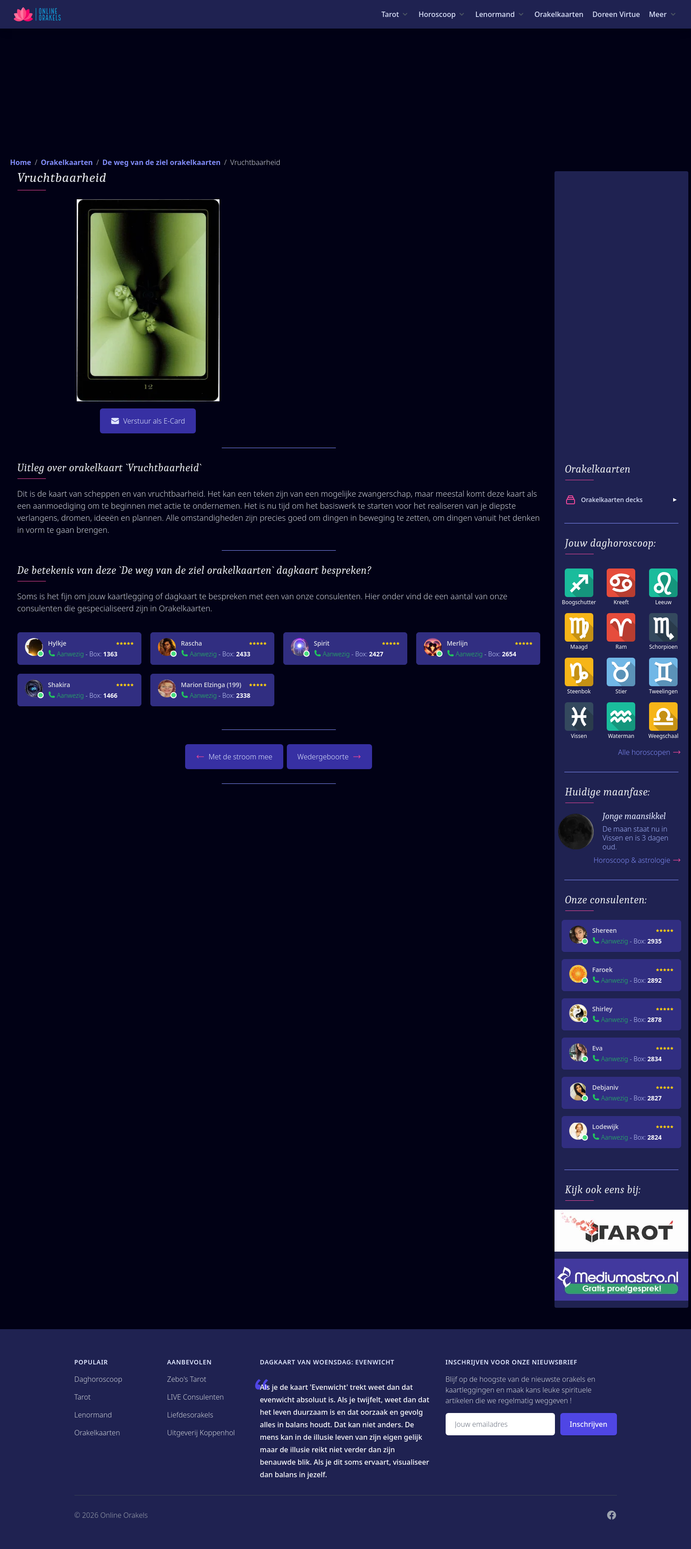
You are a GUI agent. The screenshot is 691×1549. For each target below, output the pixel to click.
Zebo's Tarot (187, 1379)
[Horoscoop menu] (442, 14)
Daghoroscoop (98, 1379)
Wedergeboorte (329, 757)
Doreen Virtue (616, 14)
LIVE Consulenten (195, 1397)
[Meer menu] (663, 14)
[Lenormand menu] (500, 14)
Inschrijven (588, 1424)
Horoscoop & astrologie (637, 860)
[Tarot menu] (395, 14)
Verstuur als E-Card (148, 421)
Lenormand (93, 1415)
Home (20, 162)
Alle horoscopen (649, 752)
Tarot (82, 1397)
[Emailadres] (500, 1424)
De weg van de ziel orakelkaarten (161, 162)
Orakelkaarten (558, 14)
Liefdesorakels (190, 1415)
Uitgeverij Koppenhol (201, 1433)
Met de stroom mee (234, 757)
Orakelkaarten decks (622, 499)
